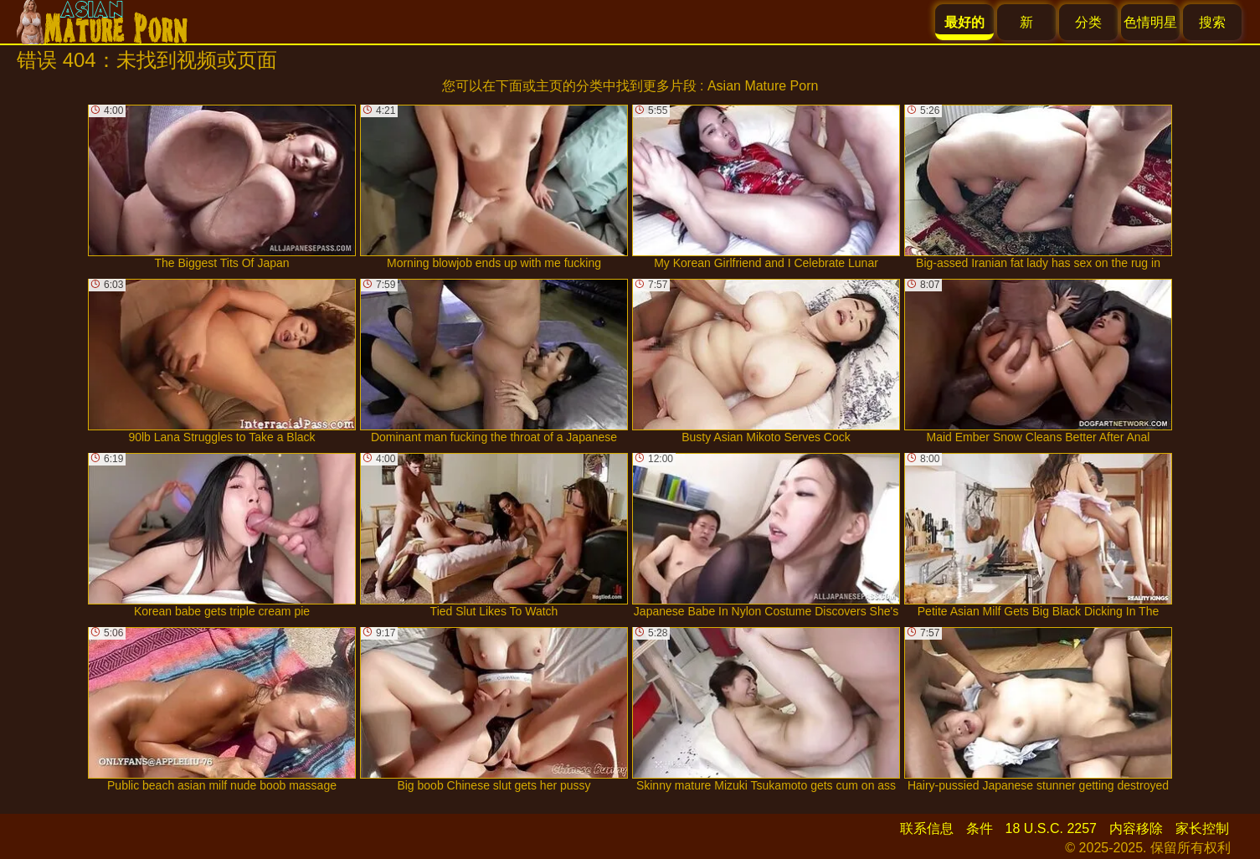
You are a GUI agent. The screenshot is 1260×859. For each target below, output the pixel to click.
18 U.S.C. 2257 (1051, 828)
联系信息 (927, 828)
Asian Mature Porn (763, 86)
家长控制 (1202, 828)
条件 (979, 828)
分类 (1088, 22)
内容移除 (1136, 828)
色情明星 (1150, 22)
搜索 (1212, 22)
